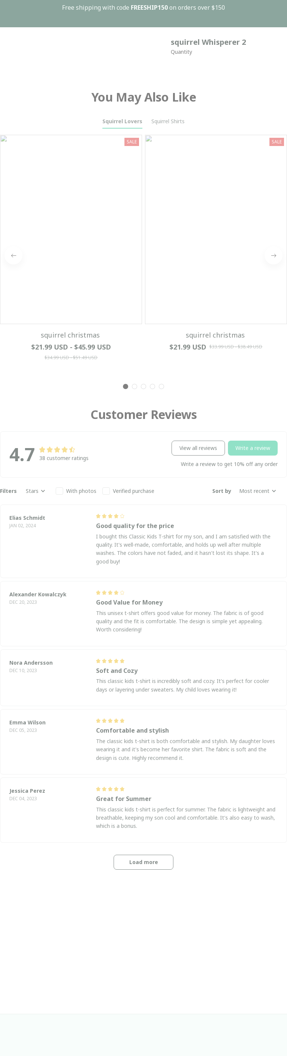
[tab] (125, 144)
